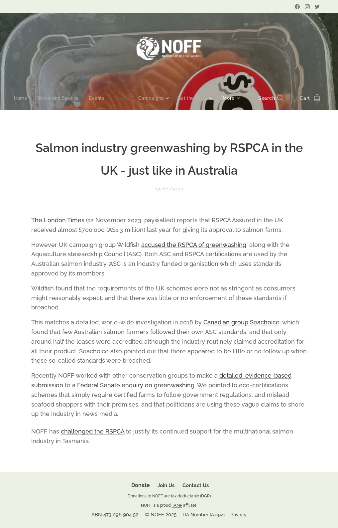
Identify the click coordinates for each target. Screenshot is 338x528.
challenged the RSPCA (92, 431)
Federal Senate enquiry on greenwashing (135, 385)
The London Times (57, 220)
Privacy (238, 514)
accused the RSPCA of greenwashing (193, 244)
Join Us (166, 485)
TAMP (177, 505)
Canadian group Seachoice (241, 322)
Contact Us (195, 485)
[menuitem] (19, 98)
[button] (275, 98)
